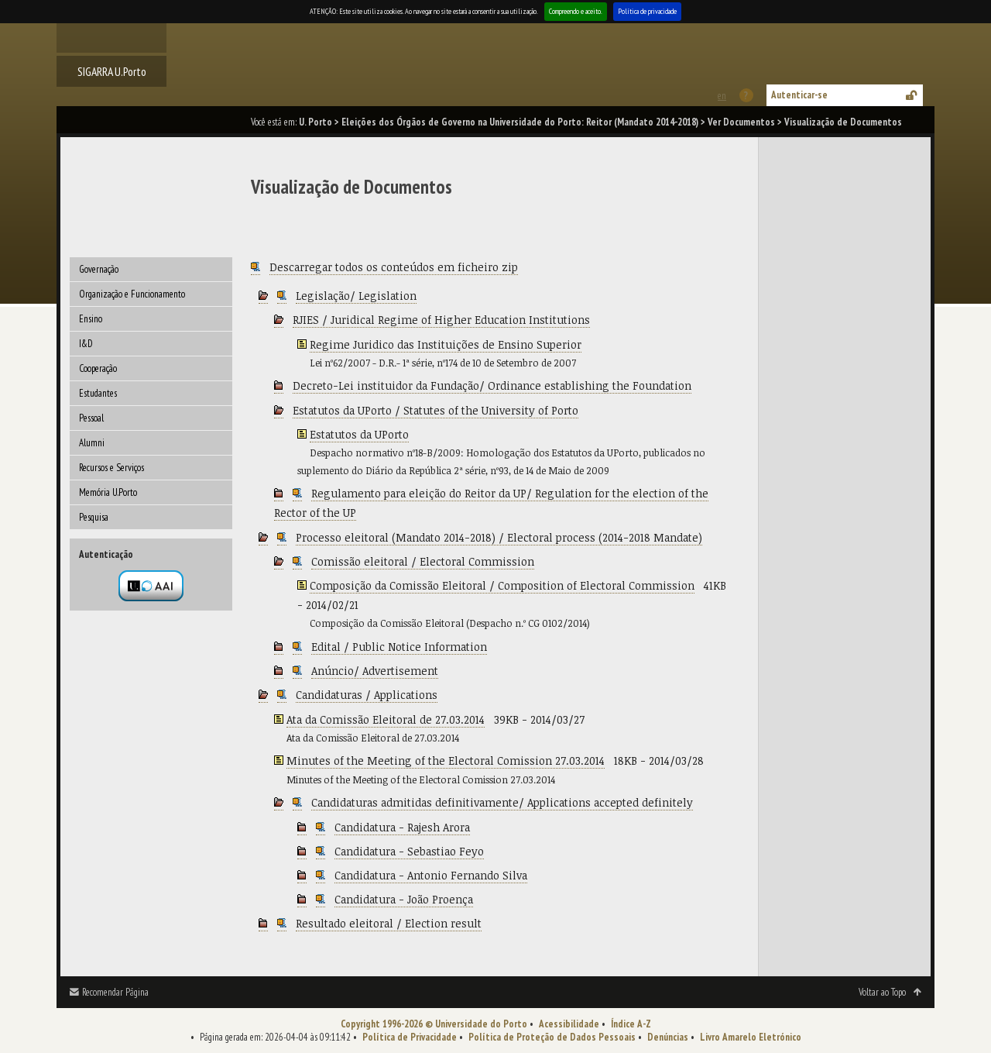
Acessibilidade (569, 1024)
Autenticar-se (799, 95)
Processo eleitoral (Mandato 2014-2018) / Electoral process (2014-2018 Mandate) (499, 537)
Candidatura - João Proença (403, 899)
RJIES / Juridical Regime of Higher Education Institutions (441, 319)
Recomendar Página (115, 992)
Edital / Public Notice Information (399, 646)
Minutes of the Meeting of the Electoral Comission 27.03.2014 (445, 760)
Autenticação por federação (150, 585)
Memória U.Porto (108, 492)
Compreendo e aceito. (575, 11)
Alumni (92, 442)
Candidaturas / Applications (366, 694)
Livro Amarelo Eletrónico (750, 1037)
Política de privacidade (647, 11)
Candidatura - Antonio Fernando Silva (430, 875)
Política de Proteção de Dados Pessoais (552, 1037)
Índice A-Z (631, 1024)
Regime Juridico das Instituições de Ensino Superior (445, 344)
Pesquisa (93, 517)
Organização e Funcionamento (132, 294)
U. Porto (315, 122)
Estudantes (98, 393)
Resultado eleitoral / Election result (389, 923)
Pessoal (91, 418)
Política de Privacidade (409, 1037)
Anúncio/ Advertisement (374, 670)
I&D (86, 343)
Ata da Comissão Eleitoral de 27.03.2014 (385, 719)
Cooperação (98, 368)
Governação (98, 269)
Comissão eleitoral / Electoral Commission (422, 561)
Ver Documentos (741, 122)
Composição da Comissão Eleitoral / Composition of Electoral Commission (502, 585)
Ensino (90, 318)
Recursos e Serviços (111, 467)
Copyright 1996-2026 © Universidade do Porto (434, 1024)
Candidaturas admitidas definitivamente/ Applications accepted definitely (502, 802)
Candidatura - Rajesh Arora (402, 827)
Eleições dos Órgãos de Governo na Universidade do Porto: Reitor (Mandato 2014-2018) (519, 122)
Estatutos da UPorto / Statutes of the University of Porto (435, 410)
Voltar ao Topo (882, 992)
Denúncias (667, 1037)
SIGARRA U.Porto (111, 71)
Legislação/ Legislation (356, 295)
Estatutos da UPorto (359, 434)
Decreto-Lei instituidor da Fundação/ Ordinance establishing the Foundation (492, 385)
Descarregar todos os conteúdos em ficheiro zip (393, 267)
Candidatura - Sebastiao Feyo (409, 851)
